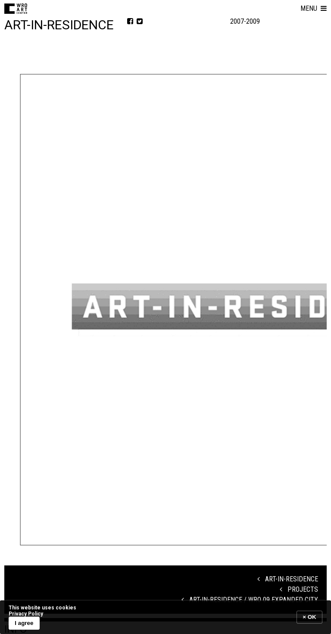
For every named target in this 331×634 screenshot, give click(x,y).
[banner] (165, 617)
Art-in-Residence (287, 579)
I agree (24, 623)
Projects (299, 589)
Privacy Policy (26, 614)
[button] (313, 8)
